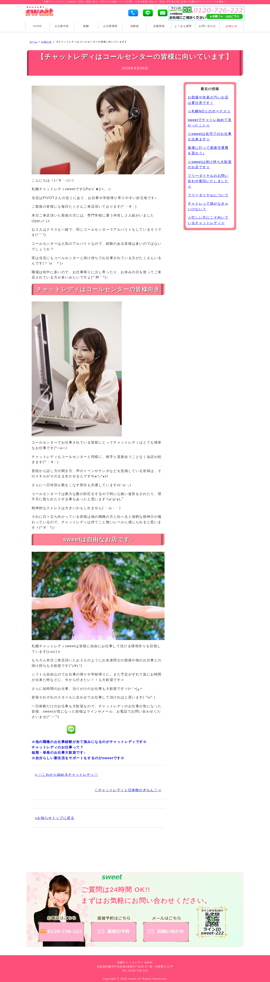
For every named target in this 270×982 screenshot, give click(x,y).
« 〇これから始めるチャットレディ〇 (66, 774)
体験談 (134, 26)
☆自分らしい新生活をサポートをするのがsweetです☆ (78, 758)
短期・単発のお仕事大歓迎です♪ (59, 752)
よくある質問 (183, 26)
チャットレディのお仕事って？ (58, 747)
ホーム (34, 41)
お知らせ (231, 26)
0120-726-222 (138, 970)
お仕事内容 (62, 26)
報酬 (86, 26)
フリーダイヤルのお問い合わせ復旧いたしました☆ (208, 181)
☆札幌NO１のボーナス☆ (209, 111)
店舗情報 (159, 26)
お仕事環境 (110, 26)
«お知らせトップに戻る (54, 818)
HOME (37, 26)
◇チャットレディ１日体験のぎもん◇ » (127, 790)
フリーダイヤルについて (208, 195)
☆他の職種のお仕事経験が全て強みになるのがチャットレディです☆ (89, 742)
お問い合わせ (207, 26)
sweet (133, 978)
